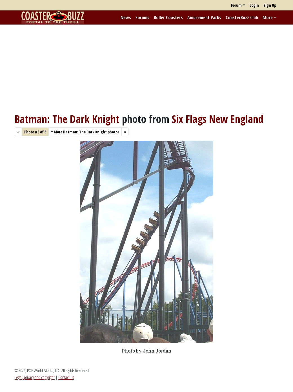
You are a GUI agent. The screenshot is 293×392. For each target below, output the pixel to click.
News (126, 17)
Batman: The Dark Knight (67, 119)
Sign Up (269, 5)
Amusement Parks (204, 17)
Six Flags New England (217, 119)
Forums (142, 17)
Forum (236, 5)
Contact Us (66, 377)
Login (254, 5)
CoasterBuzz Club (242, 17)
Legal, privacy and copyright (35, 377)
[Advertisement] (146, 68)
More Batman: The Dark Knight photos (85, 132)
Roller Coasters (168, 17)
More (268, 17)
